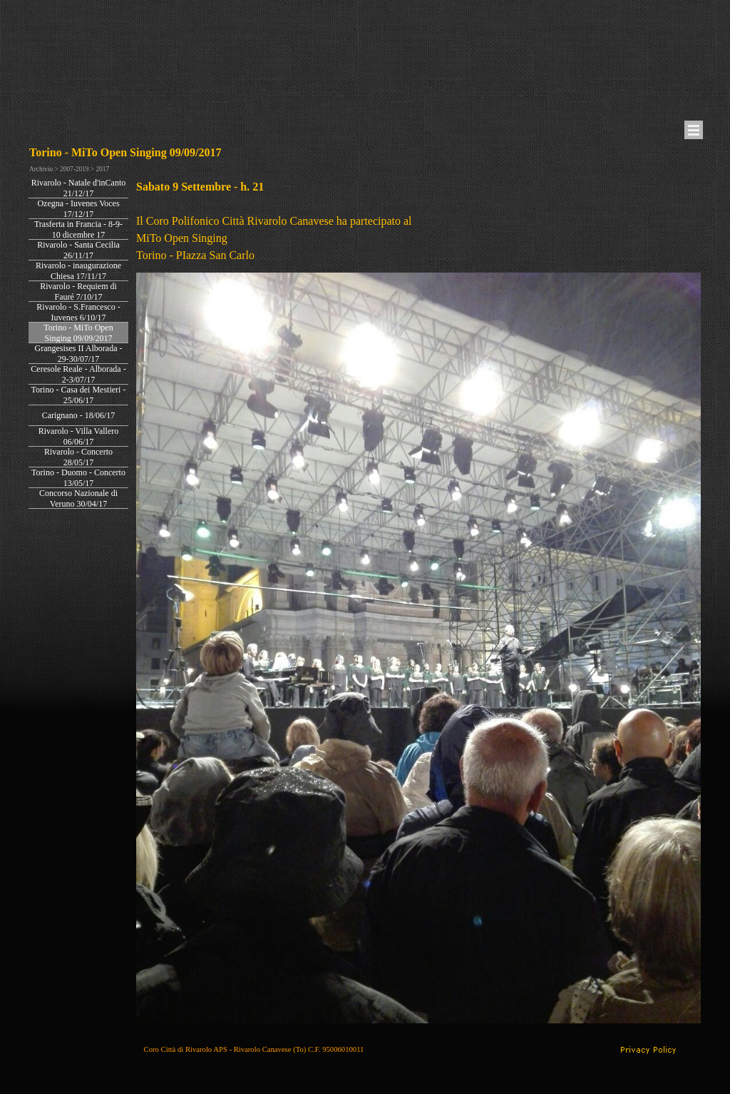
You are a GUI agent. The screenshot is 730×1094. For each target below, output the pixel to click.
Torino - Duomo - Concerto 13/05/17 (78, 477)
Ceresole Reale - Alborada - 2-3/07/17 (78, 374)
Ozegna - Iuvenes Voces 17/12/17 (78, 208)
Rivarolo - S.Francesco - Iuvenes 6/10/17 (78, 312)
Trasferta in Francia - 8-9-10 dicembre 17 (78, 229)
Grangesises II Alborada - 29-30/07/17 (79, 353)
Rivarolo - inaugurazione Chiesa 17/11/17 (78, 270)
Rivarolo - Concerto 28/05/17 (78, 457)
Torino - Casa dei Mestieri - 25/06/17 (78, 395)
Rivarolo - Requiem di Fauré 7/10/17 (78, 291)
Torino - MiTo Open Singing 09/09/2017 (78, 333)
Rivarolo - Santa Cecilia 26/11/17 (78, 250)
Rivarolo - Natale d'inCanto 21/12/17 (78, 188)
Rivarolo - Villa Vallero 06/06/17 (78, 436)
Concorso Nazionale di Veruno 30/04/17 (78, 498)
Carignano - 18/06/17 (78, 415)
